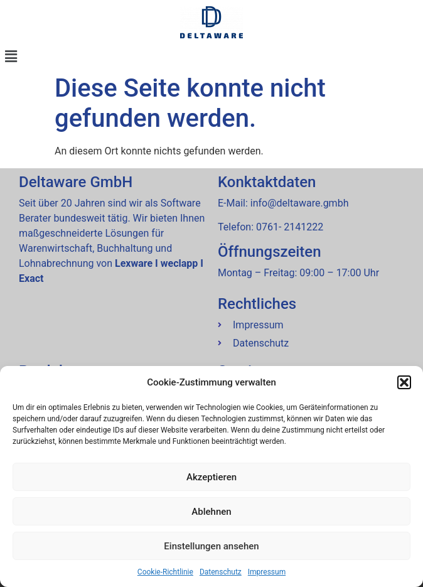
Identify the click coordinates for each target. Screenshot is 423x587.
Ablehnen (211, 511)
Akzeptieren (211, 477)
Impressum (267, 572)
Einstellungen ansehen (211, 546)
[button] (404, 382)
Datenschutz (221, 572)
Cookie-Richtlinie (165, 572)
